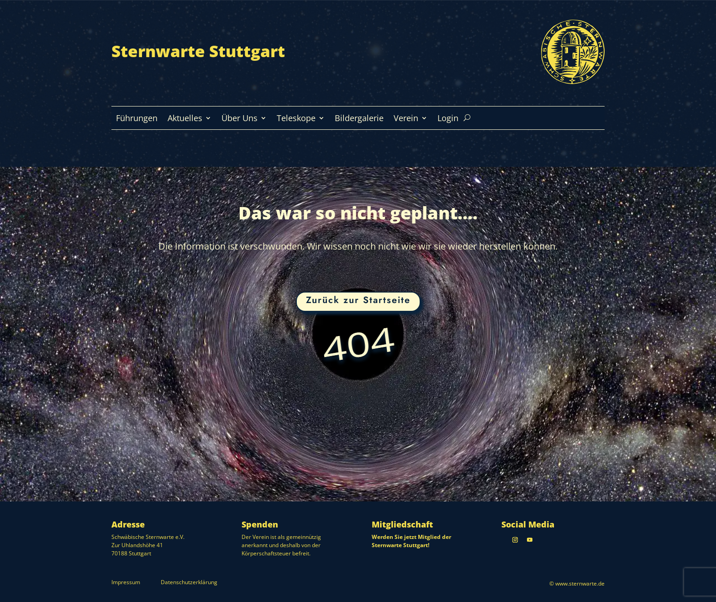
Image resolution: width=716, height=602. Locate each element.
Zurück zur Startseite (358, 300)
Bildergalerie (359, 119)
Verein (406, 119)
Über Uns (239, 119)
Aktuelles (185, 119)
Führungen (137, 119)
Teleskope (296, 119)
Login (447, 119)
